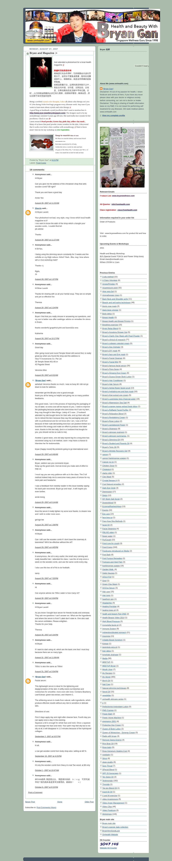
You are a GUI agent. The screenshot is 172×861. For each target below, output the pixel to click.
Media (105, 658)
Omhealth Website (110, 834)
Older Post (89, 802)
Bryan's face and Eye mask (113, 354)
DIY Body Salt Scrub (111, 499)
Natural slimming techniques (114, 688)
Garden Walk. (108, 569)
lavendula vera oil (109, 647)
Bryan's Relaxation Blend (113, 414)
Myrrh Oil (106, 680)
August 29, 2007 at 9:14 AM (46, 502)
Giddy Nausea (108, 573)
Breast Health (108, 317)
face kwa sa (107, 517)
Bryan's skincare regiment (113, 432)
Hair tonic (106, 595)
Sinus (104, 758)
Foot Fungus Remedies (112, 558)
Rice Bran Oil (108, 743)
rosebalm (106, 755)
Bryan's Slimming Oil (111, 440)
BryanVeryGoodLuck (111, 831)
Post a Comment (35, 792)
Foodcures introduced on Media (115, 551)
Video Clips (107, 806)
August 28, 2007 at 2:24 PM (46, 308)
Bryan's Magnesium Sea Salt (114, 403)
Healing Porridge (109, 606)
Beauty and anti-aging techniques (116, 302)
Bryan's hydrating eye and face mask (117, 391)
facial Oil (106, 525)
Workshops (107, 814)
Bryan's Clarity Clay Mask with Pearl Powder (121, 336)
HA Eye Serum (108, 588)
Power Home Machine (111, 718)
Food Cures (41, 163)
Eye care (106, 514)
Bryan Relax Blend (110, 328)
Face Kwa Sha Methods (112, 521)
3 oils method (108, 277)
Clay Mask (106, 477)
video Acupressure (110, 799)
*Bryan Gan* (40, 380)
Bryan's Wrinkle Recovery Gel (115, 451)
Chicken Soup (108, 466)
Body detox (107, 314)
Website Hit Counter (108, 848)
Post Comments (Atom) (46, 808)
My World (106, 677)
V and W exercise (109, 795)
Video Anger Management (113, 803)
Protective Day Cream (111, 725)
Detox (104, 495)
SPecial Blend (108, 769)
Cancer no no (108, 462)
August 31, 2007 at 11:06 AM (47, 657)
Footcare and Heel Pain (112, 562)
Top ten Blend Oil (109, 788)
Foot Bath (106, 555)
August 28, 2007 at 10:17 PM (47, 339)
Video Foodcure (109, 810)
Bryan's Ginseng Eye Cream (114, 373)
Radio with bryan (109, 736)
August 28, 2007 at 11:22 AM (47, 203)
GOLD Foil (106, 577)
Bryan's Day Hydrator (111, 347)
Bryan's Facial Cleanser (112, 358)
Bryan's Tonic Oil (109, 447)
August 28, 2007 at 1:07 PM (46, 279)
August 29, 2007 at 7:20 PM (46, 578)
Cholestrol (106, 469)
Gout (104, 580)
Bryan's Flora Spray (110, 369)
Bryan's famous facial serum (114, 366)
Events (105, 510)
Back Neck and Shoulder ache (115, 299)
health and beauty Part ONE (114, 614)
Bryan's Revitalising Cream (113, 417)
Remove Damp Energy (112, 740)
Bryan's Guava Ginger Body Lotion (117, 377)
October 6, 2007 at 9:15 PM (46, 787)
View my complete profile (113, 115)
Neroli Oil (106, 692)
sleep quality (107, 762)
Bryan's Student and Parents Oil (115, 443)
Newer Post (30, 802)
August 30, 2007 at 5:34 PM (46, 635)
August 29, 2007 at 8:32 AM (46, 375)
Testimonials (107, 780)
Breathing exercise (110, 325)
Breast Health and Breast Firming (116, 321)
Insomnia (106, 636)
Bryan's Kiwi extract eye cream (115, 395)
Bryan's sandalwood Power (113, 425)
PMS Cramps (108, 710)
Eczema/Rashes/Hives (111, 506)
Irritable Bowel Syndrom (112, 640)
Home (59, 802)
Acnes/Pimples (108, 284)
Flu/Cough (106, 540)
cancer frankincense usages (114, 458)
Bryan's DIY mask (109, 351)
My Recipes (107, 673)
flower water (107, 536)
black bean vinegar (110, 310)
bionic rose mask (109, 306)
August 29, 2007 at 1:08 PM (46, 525)
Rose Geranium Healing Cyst (114, 751)
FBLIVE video (108, 532)
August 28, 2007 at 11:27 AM (47, 240)
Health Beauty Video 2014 (113, 617)
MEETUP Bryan (109, 666)
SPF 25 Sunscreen (110, 773)
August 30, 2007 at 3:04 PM (46, 598)
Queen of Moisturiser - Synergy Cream (118, 732)
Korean (105, 643)
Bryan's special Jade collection (115, 827)
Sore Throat (107, 766)
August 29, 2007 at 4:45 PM (46, 547)
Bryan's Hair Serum (110, 384)
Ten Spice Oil (108, 777)
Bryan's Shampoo (109, 429)
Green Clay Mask (109, 584)
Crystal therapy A (109, 480)
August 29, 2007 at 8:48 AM (46, 454)
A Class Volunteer (109, 280)
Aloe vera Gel (108, 291)
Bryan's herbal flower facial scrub (116, 388)
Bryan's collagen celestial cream (116, 343)
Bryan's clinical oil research (113, 340)
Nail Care (106, 684)
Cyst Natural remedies (111, 484)
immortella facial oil (110, 625)
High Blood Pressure (111, 621)
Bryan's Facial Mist (110, 362)
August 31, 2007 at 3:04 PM (46, 672)
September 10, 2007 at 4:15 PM (48, 756)
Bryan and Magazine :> (43, 53)
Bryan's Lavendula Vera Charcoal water (119, 399)
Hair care (106, 592)
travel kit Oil (107, 792)
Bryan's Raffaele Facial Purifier (115, 410)
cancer (105, 454)
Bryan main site (108, 823)
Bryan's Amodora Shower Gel (114, 332)
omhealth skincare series (112, 699)
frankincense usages (111, 566)
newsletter (106, 695)
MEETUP (106, 662)
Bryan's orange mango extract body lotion (119, 406)
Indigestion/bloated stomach (114, 632)
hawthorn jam (108, 599)
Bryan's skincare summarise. (114, 436)
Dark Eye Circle (108, 488)
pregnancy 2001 (109, 721)
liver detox (106, 651)
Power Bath (107, 714)
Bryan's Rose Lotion (110, 421)
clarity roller (107, 473)
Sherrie (38, 208)
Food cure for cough (110, 543)
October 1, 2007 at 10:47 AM (47, 770)
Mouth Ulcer (107, 669)
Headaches (107, 603)
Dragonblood (107, 503)
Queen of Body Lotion (111, 729)
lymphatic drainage (110, 655)
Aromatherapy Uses (110, 295)
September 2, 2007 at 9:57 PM (47, 736)
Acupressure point (110, 288)
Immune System (109, 629)
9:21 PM (55, 160)
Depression (107, 492)
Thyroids (106, 784)
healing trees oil (109, 610)
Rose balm (106, 747)
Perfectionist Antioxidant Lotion (115, 706)
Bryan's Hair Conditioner (112, 380)
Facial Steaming (109, 529)
